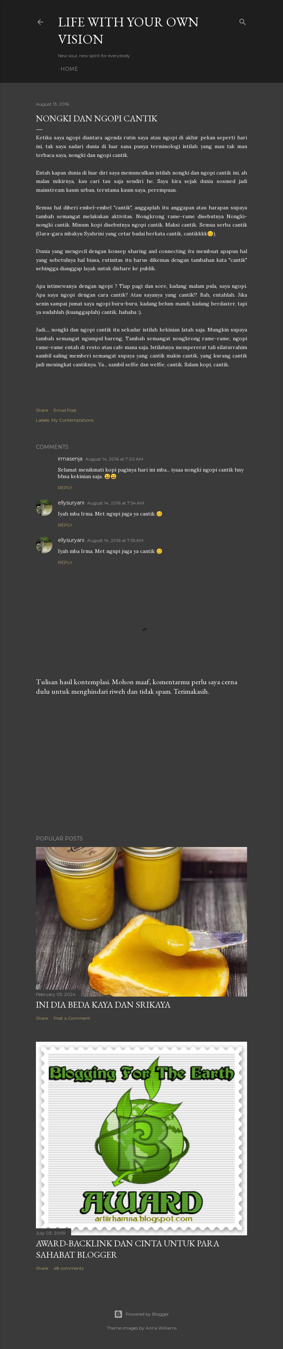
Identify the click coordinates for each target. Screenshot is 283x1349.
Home (69, 69)
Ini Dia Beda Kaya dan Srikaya (103, 1004)
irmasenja (70, 458)
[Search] (242, 20)
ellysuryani (71, 502)
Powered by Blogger (141, 1314)
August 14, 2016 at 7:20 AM (114, 459)
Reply (65, 487)
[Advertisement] (141, 765)
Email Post (65, 410)
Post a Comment (72, 1018)
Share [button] (42, 410)
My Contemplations (72, 420)
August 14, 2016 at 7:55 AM (115, 540)
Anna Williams (161, 1328)
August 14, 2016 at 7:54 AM (115, 503)
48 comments (69, 1268)
